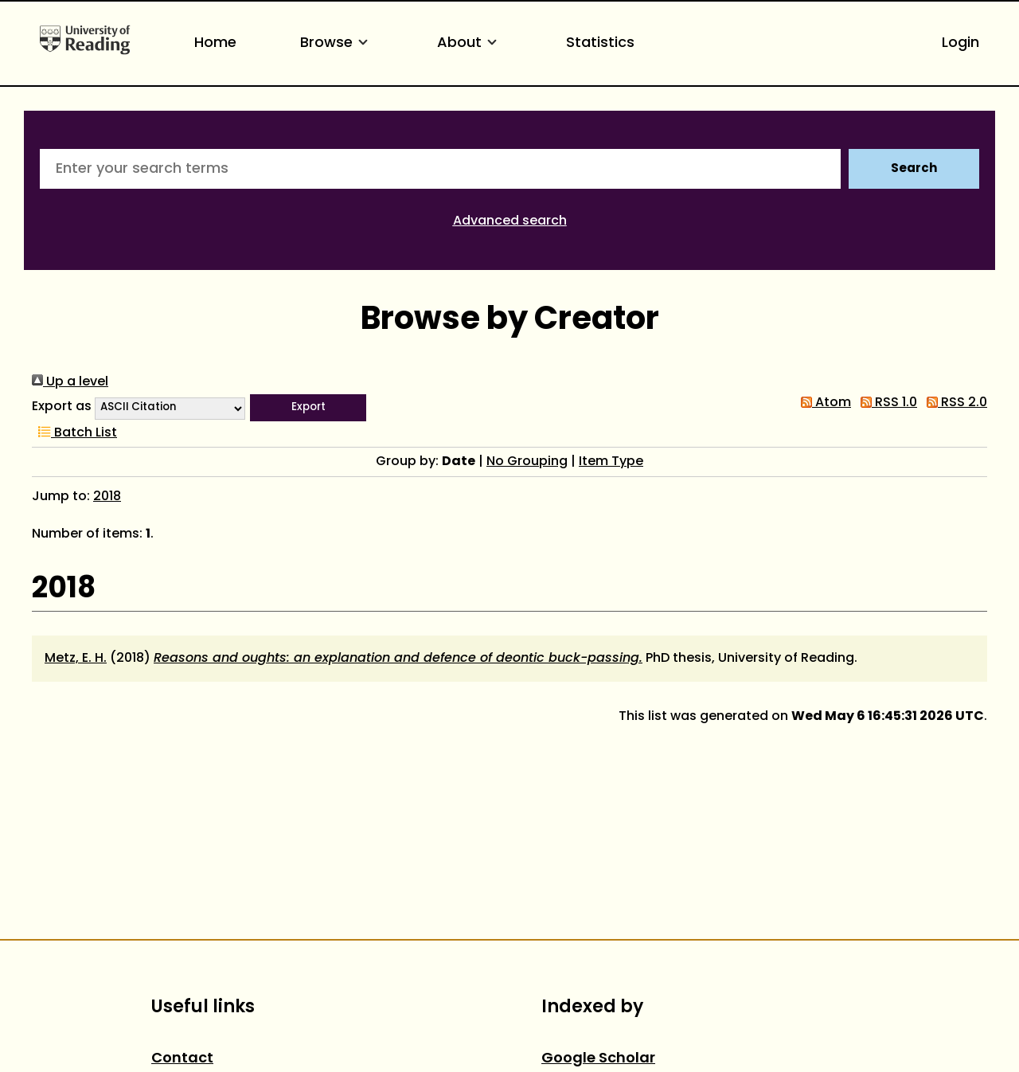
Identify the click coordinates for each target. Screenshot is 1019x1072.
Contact (182, 1059)
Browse (336, 43)
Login (960, 43)
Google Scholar (598, 1059)
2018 (107, 497)
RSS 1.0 (885, 403)
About (469, 43)
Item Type (611, 462)
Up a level (70, 382)
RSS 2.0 (953, 403)
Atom (823, 403)
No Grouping (527, 462)
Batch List (74, 433)
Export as (62, 407)
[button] (308, 408)
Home (215, 43)
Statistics (600, 43)
